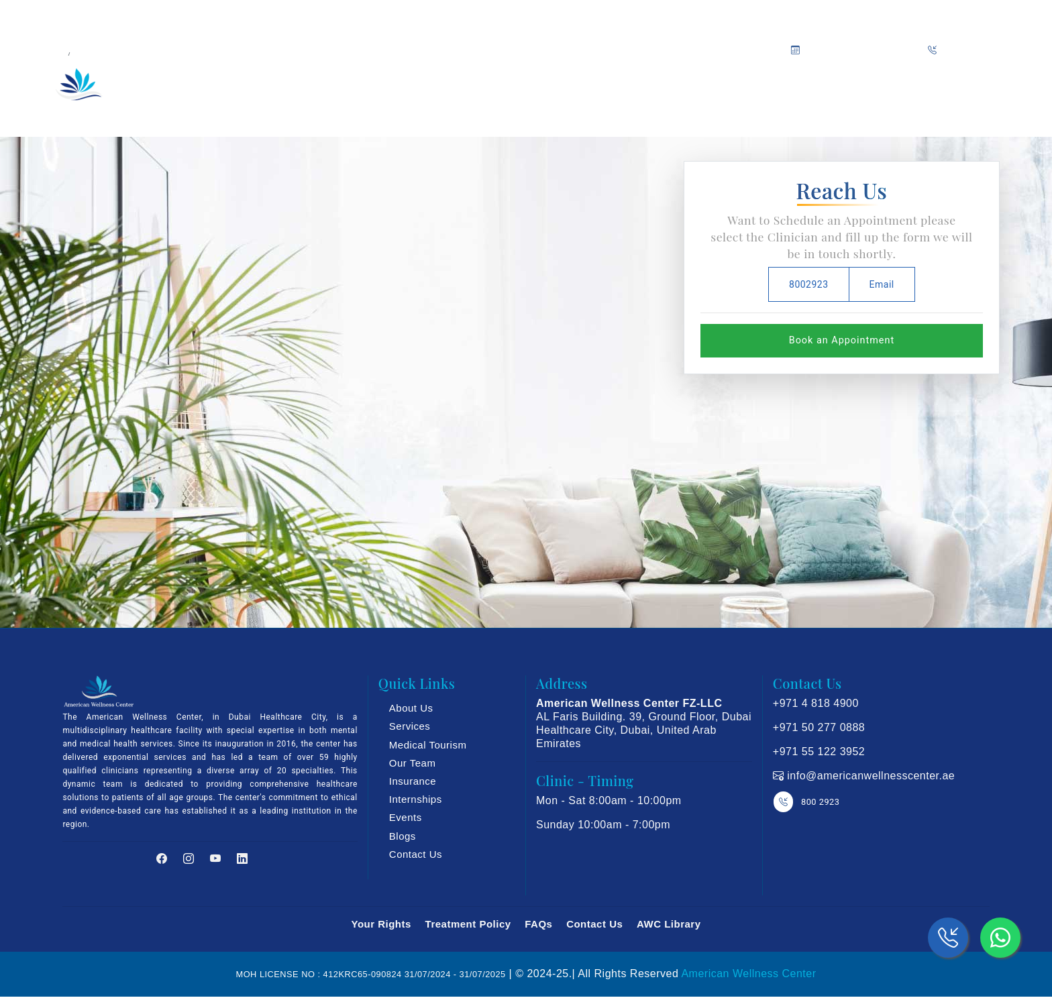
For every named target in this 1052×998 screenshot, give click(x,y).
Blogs (402, 836)
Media (674, 88)
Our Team (461, 88)
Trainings (609, 88)
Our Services (375, 88)
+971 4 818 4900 (816, 703)
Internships (415, 799)
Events (405, 817)
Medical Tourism (428, 745)
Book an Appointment (841, 340)
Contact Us (415, 854)
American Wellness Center (748, 973)
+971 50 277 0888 (819, 727)
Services (410, 726)
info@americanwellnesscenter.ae (869, 775)
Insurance (538, 88)
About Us (289, 88)
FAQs (538, 924)
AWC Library (669, 924)
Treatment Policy (468, 924)
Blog (809, 88)
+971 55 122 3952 (819, 751)
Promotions (747, 88)
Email (882, 284)
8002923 (809, 284)
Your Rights (381, 924)
